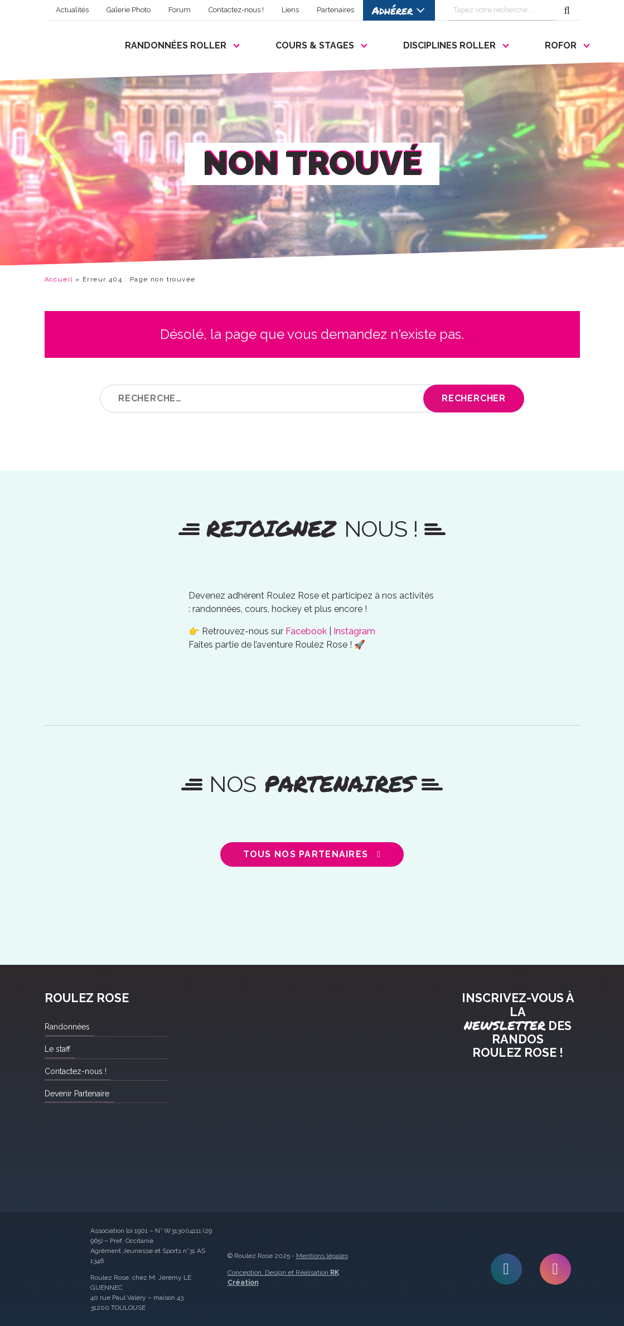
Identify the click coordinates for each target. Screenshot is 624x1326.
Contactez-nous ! (236, 10)
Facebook (306, 631)
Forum (179, 10)
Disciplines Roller (449, 45)
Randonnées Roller (175, 45)
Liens (290, 10)
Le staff (57, 1049)
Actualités (72, 10)
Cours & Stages (314, 45)
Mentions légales (322, 1256)
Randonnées (67, 1026)
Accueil (59, 279)
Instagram (354, 631)
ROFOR (561, 45)
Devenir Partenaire (77, 1093)
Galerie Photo (129, 10)
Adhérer (392, 10)
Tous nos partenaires (306, 854)
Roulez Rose (71, 43)
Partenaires (335, 10)
